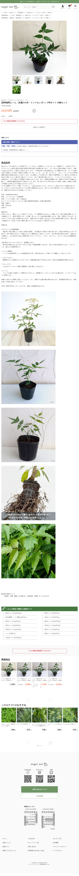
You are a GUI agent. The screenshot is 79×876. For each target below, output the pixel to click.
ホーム (5, 838)
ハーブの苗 (4, 12)
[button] (50, 743)
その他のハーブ (12, 12)
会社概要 (55, 842)
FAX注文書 (39, 796)
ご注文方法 (31, 838)
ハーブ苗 (12, 15)
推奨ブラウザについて (9, 850)
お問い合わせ (32, 846)
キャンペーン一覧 (33, 842)
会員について (7, 842)
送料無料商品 (4, 15)
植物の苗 (12, 18)
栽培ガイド (6, 846)
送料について (5, 137)
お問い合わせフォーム (39, 789)
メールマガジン (57, 850)
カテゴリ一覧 (57, 838)
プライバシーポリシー (59, 846)
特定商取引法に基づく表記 (36, 850)
